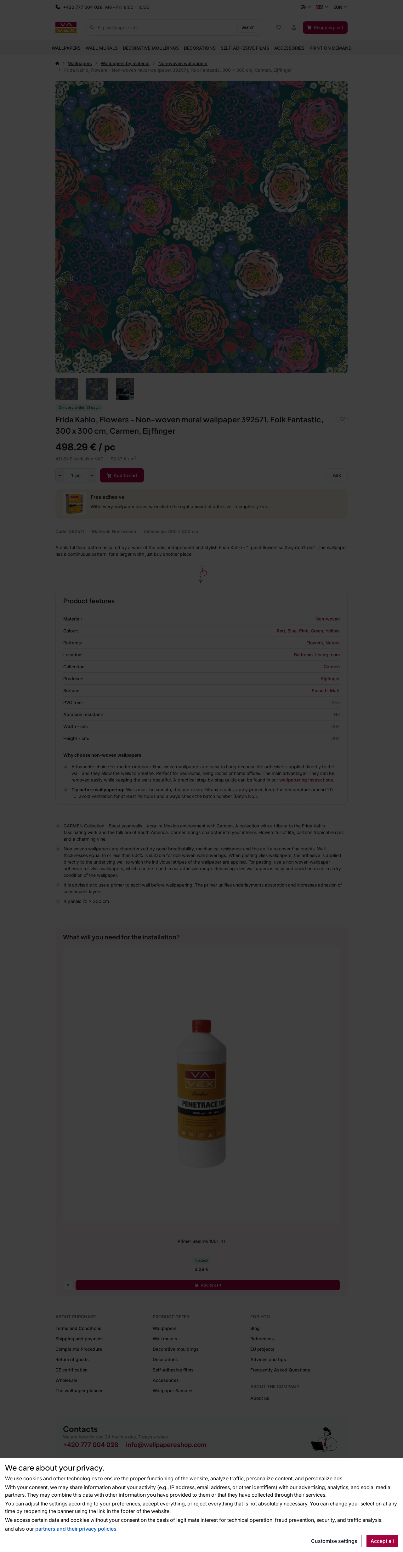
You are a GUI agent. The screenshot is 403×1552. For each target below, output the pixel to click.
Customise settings (334, 1541)
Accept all (382, 1541)
